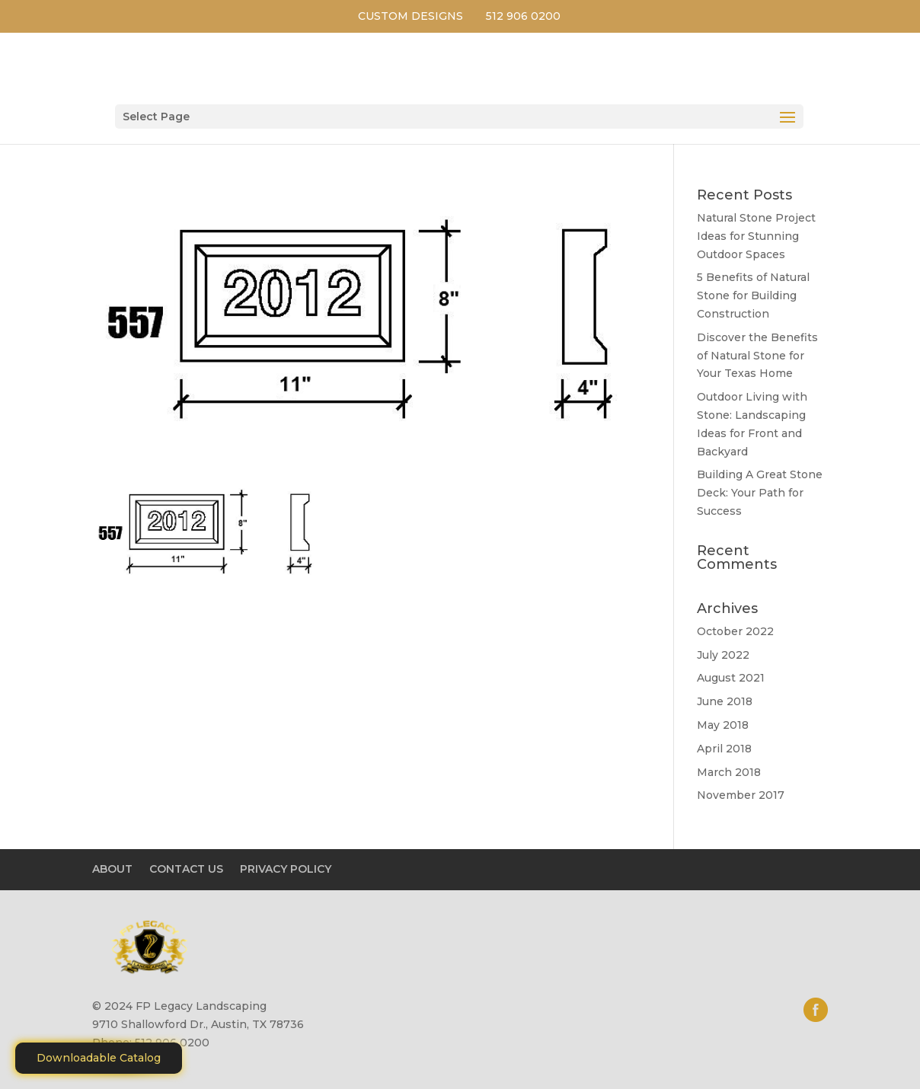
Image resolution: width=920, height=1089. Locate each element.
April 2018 (724, 748)
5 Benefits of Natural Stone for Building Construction (753, 295)
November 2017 (740, 795)
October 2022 (735, 631)
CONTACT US (186, 869)
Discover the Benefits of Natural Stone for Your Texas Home (757, 356)
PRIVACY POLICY (285, 869)
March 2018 (729, 772)
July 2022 (723, 655)
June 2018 (724, 701)
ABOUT (112, 869)
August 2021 (731, 678)
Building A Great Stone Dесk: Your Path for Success (760, 493)
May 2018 (723, 725)
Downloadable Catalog (99, 1058)
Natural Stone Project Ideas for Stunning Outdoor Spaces (756, 236)
